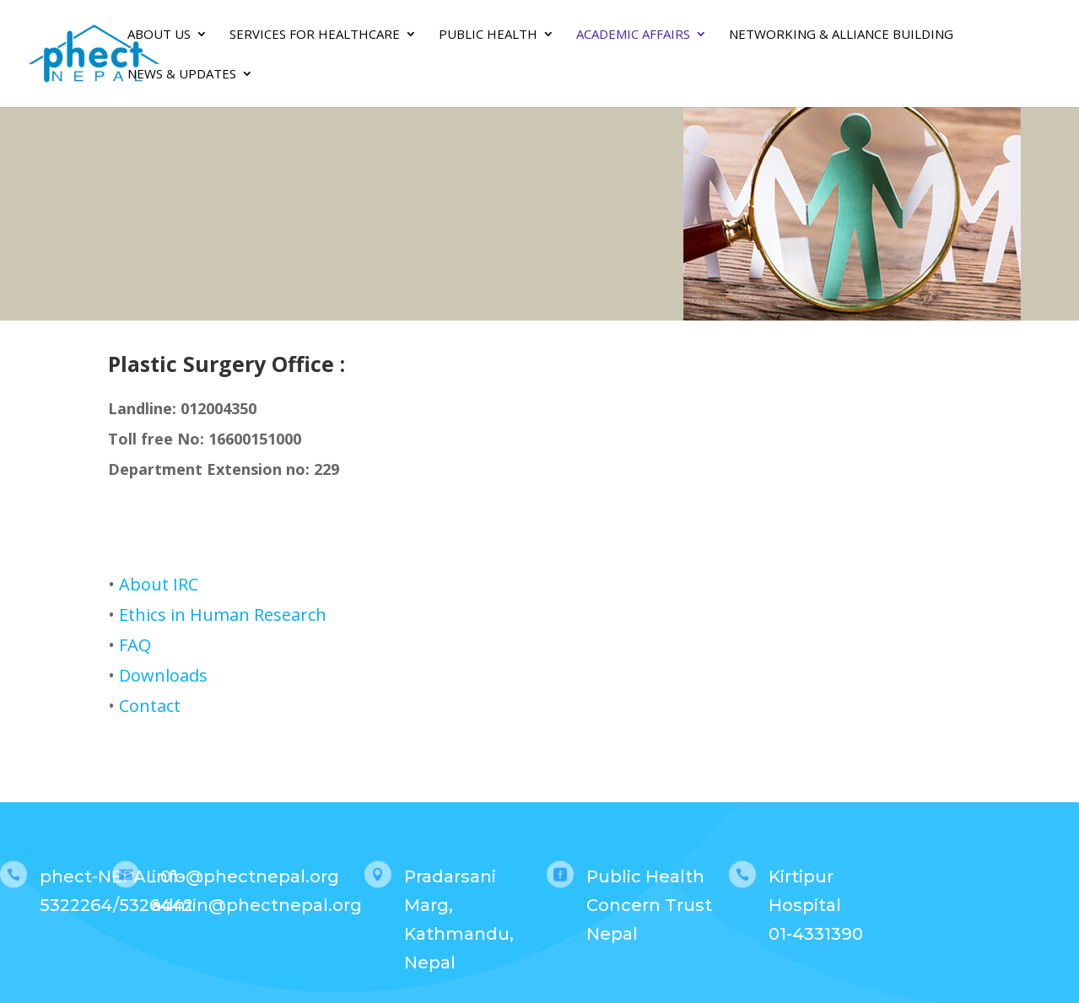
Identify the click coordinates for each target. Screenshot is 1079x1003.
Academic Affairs (633, 35)
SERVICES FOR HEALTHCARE (314, 35)
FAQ (135, 645)
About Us (159, 35)
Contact (150, 705)
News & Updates (181, 74)
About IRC (158, 584)
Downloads (163, 675)
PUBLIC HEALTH (488, 35)
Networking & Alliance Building (841, 35)
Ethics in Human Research (222, 614)
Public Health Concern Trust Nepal (649, 905)
